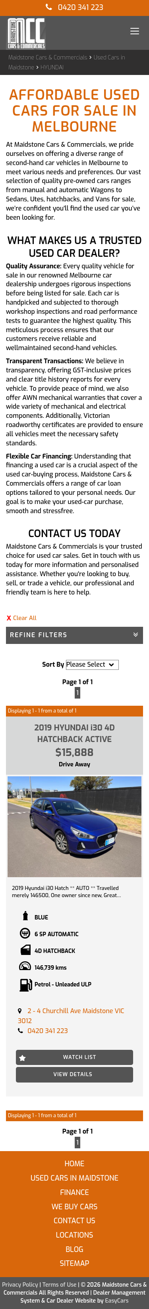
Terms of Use (60, 1285)
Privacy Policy (20, 1285)
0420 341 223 (74, 7)
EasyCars (116, 1301)
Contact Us (74, 1221)
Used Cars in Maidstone (74, 1178)
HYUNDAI (52, 67)
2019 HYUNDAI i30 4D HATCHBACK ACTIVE (74, 733)
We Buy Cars (74, 1207)
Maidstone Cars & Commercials (47, 57)
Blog (74, 1249)
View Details (72, 1074)
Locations (74, 1235)
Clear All (25, 618)
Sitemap (74, 1263)
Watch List (80, 1057)
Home (74, 1164)
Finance (74, 1192)
